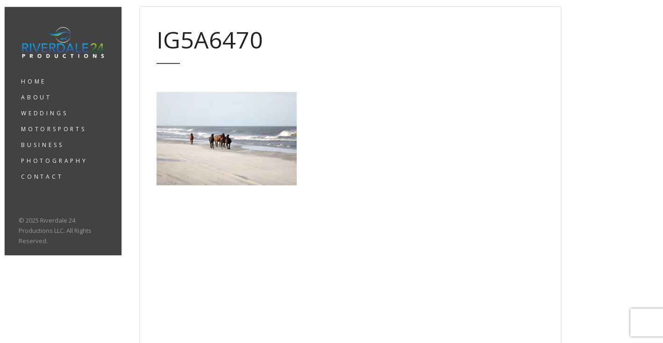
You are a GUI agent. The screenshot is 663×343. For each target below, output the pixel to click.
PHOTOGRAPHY (54, 161)
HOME (33, 81)
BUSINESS (42, 145)
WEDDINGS (44, 113)
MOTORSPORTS (53, 129)
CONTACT (42, 177)
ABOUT (36, 97)
